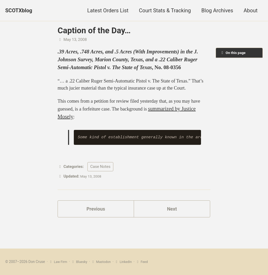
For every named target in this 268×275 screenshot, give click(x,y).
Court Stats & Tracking (165, 10)
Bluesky (81, 262)
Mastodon (104, 262)
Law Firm (59, 262)
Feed (148, 262)
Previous (96, 223)
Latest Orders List (107, 10)
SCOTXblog (18, 10)
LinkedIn (128, 262)
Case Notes (100, 180)
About (251, 10)
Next (171, 223)
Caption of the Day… (94, 30)
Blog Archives (217, 10)
